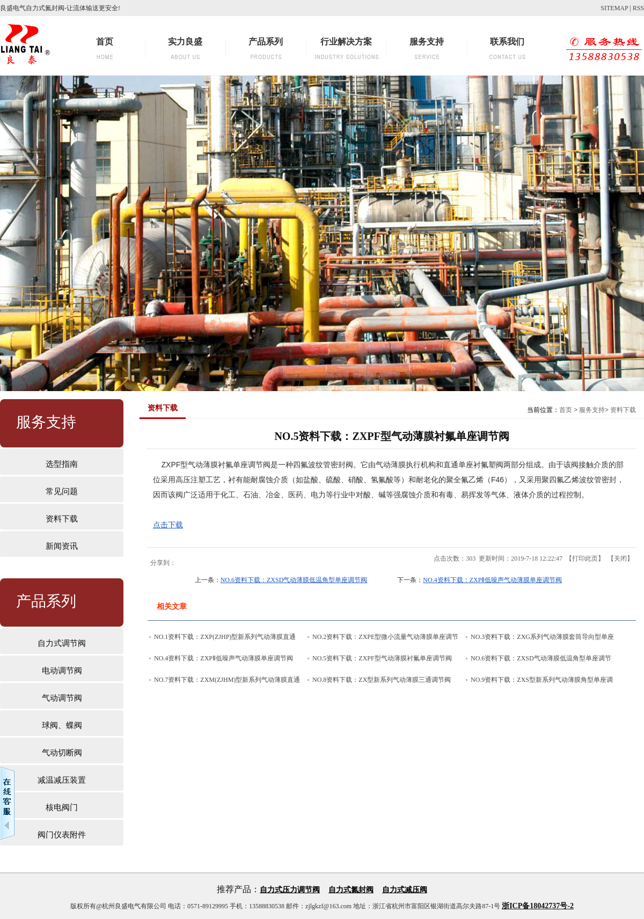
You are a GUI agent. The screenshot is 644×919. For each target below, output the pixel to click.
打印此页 (585, 558)
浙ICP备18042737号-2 (538, 906)
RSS (638, 8)
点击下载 (168, 524)
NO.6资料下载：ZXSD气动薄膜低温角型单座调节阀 (294, 580)
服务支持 (592, 410)
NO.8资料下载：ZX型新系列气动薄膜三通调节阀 (381, 679)
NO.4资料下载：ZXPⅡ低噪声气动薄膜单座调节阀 (492, 580)
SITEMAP (614, 8)
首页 (565, 410)
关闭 (620, 558)
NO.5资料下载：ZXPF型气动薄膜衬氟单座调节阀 (382, 658)
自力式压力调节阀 (290, 890)
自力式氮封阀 (351, 890)
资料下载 (623, 410)
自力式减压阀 (404, 890)
